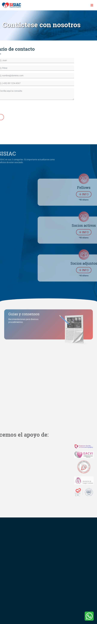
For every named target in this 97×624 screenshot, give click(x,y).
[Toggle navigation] (92, 5)
